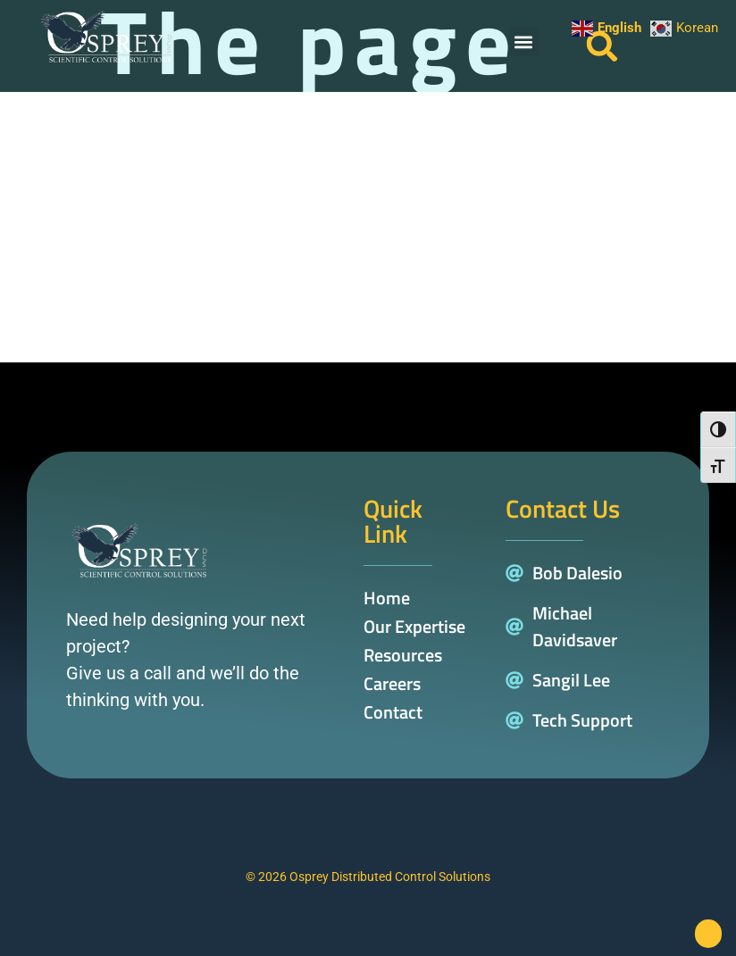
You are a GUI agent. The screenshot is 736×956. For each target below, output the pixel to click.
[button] (524, 41)
